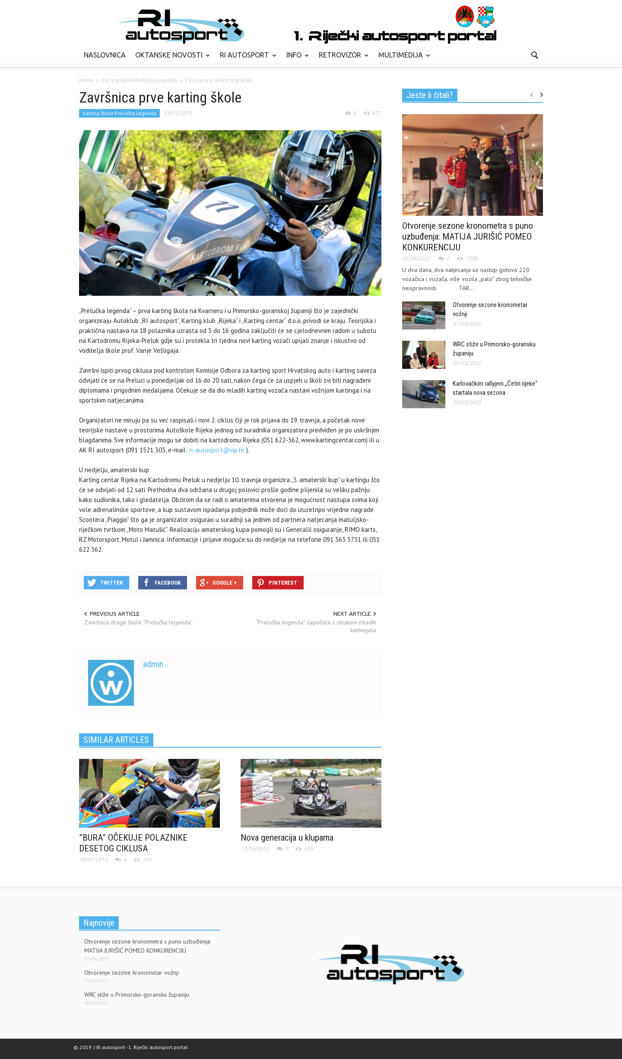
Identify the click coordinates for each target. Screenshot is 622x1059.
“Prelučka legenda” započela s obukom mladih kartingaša (316, 626)
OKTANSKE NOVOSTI (170, 59)
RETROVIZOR (341, 59)
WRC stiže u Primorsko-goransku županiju (136, 994)
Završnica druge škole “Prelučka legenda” (138, 622)
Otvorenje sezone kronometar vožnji (131, 972)
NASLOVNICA (105, 55)
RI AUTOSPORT (245, 59)
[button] (534, 54)
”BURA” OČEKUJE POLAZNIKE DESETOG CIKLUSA (133, 843)
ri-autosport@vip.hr (216, 450)
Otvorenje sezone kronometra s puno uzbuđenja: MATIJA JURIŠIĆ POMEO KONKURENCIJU (467, 237)
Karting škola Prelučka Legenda (119, 113)
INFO (295, 59)
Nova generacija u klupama (287, 837)
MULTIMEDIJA (402, 59)
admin (153, 664)
